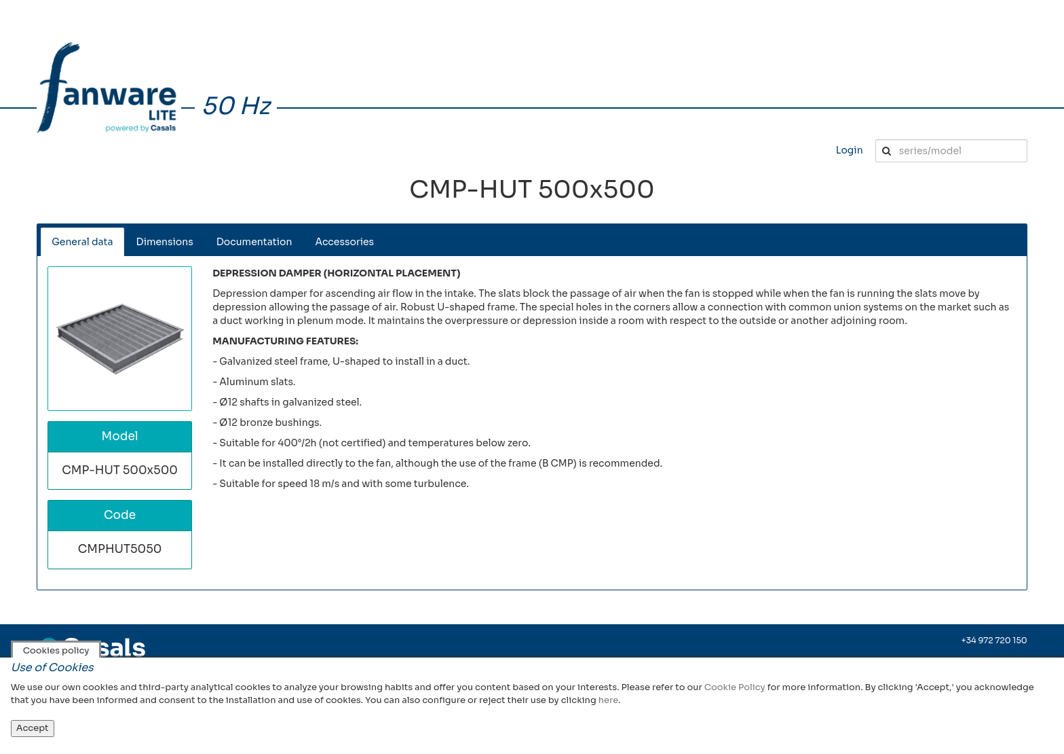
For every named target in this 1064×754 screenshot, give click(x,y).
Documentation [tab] (254, 242)
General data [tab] (82, 242)
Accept (32, 728)
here (608, 700)
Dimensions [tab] (164, 242)
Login (849, 150)
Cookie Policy (734, 687)
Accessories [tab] (344, 242)
